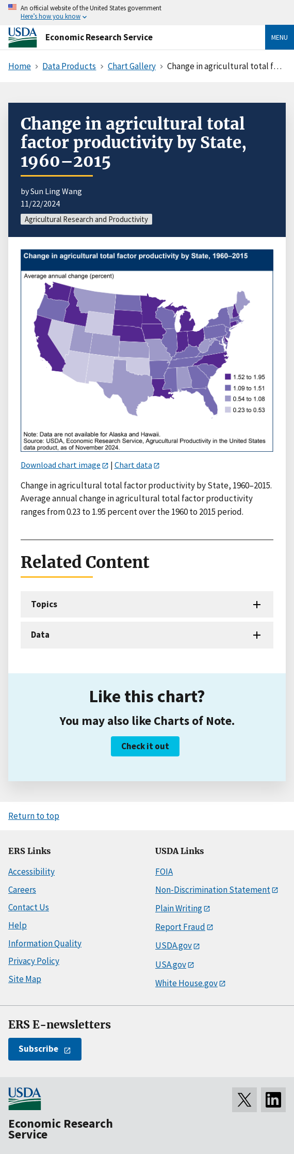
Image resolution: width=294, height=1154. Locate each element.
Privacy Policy (33, 961)
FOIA (164, 871)
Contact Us (28, 907)
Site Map (24, 979)
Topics (44, 604)
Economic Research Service (99, 37)
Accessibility (31, 871)
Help (17, 925)
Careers (22, 889)
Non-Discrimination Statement (212, 889)
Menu (279, 37)
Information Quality (44, 943)
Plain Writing (178, 908)
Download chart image (61, 465)
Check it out (145, 746)
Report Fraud (180, 926)
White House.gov (186, 983)
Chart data (133, 465)
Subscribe (38, 1048)
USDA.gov (173, 945)
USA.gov (170, 964)
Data (40, 634)
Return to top (33, 815)
